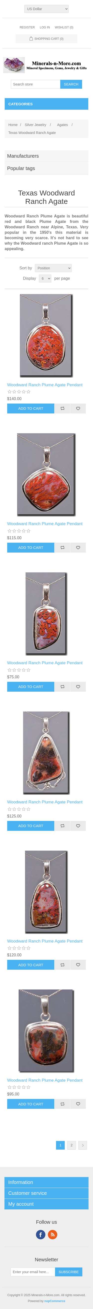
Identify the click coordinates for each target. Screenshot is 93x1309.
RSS (52, 1234)
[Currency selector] (46, 9)
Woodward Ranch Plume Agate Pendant (45, 385)
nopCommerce (54, 1301)
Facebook (40, 1234)
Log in (45, 27)
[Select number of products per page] (45, 278)
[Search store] (36, 84)
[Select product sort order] (53, 268)
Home (13, 125)
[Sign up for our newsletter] (33, 1271)
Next (82, 1145)
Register (27, 27)
